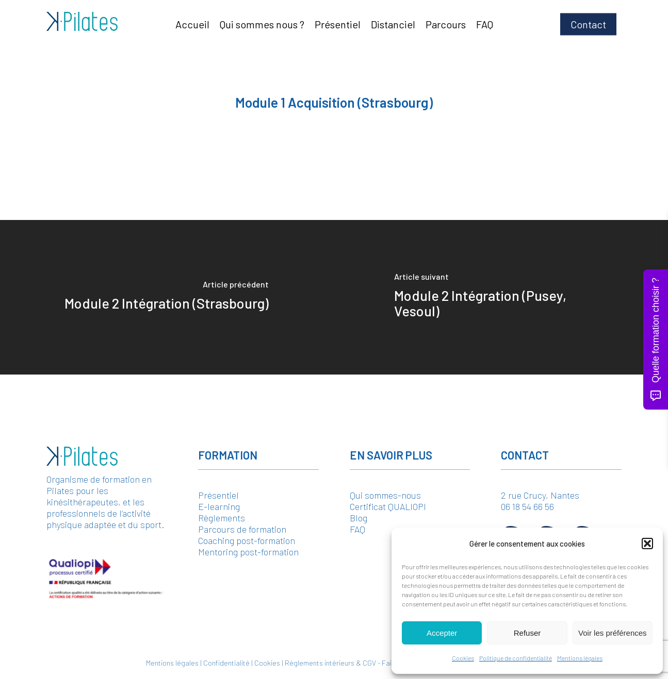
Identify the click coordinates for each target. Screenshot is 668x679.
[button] (647, 543)
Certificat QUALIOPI (388, 506)
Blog (358, 517)
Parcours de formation (242, 529)
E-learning (219, 506)
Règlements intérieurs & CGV (330, 662)
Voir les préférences (612, 633)
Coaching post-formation (246, 540)
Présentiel (218, 495)
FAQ (357, 529)
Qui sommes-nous (385, 495)
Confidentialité (226, 662)
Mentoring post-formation (248, 551)
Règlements (221, 517)
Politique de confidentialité (515, 657)
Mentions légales (579, 657)
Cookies (463, 657)
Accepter (442, 633)
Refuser (527, 633)
